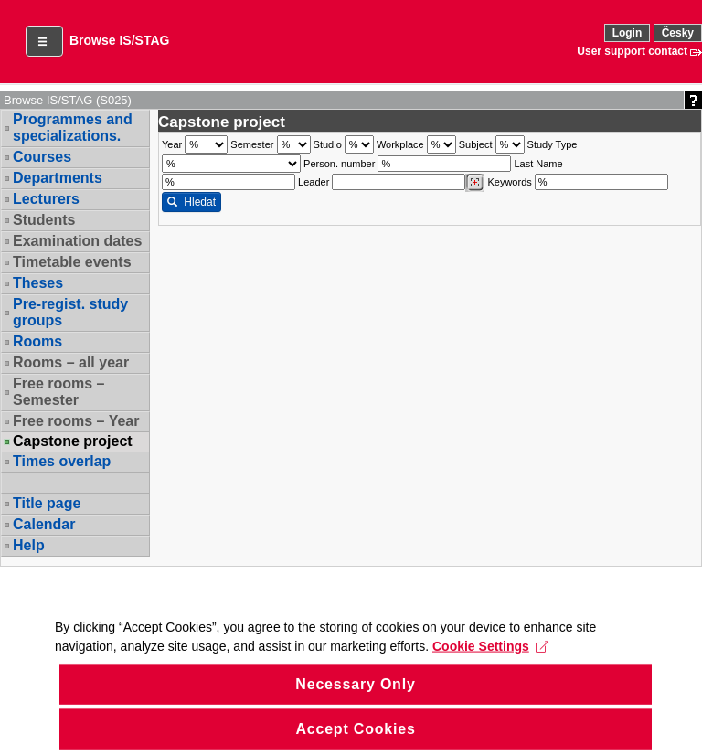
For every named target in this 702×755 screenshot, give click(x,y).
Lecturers (46, 199)
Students (44, 220)
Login (627, 33)
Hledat (191, 202)
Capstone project (73, 441)
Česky (678, 33)
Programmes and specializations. (73, 128)
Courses (42, 157)
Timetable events (72, 262)
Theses (38, 283)
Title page (46, 503)
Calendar (44, 524)
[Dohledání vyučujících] (474, 183)
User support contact (632, 51)
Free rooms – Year (76, 421)
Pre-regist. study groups (70, 312)
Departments (57, 178)
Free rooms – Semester (58, 392)
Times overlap (62, 461)
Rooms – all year (71, 362)
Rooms (37, 341)
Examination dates (77, 241)
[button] (44, 41)
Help (29, 545)
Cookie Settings (490, 673)
